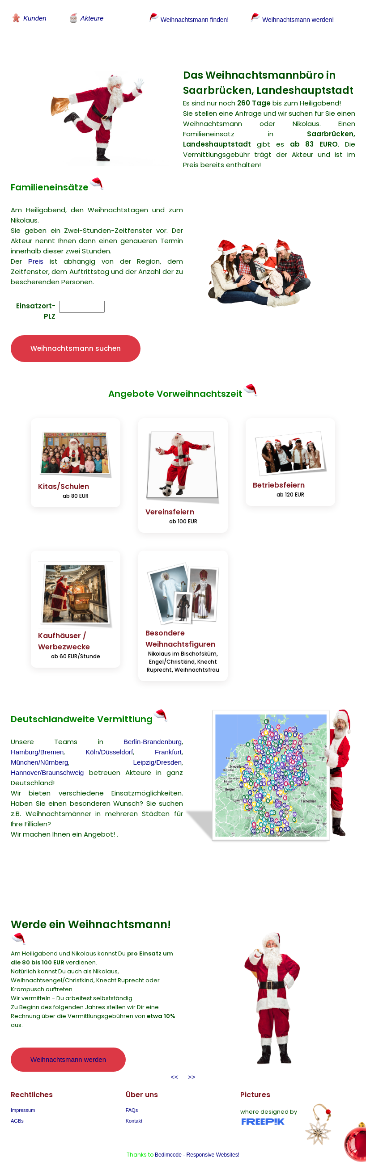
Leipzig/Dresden (157, 752)
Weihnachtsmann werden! (295, 19)
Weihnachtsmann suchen (75, 338)
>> (190, 1066)
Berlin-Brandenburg (152, 732)
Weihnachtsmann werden (68, 1049)
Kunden (29, 18)
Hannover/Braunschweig (47, 762)
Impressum (23, 1100)
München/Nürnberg (39, 752)
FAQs (132, 1100)
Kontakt (134, 1110)
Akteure (86, 18)
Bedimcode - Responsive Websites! (197, 1144)
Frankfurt (168, 742)
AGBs (17, 1110)
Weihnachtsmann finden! (186, 19)
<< (174, 1066)
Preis (35, 251)
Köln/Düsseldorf (109, 742)
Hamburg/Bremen (37, 742)
